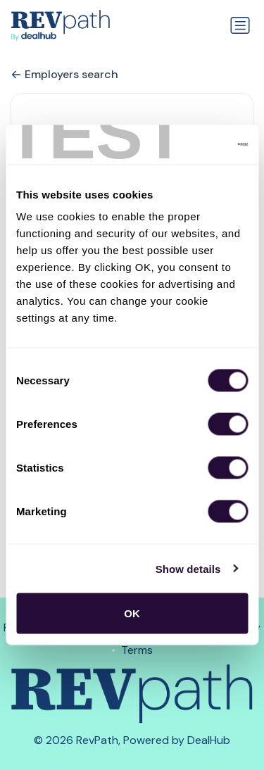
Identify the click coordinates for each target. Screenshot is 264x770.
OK (132, 613)
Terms (137, 650)
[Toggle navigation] (240, 25)
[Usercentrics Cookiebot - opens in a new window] (188, 145)
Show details (188, 568)
